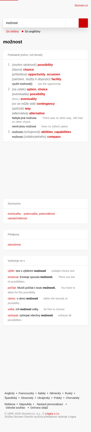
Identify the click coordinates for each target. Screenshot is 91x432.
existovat (13, 277)
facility (56, 79)
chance (28, 69)
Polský (58, 397)
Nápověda (25, 404)
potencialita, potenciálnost (39, 213)
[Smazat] (61, 23)
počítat (12, 287)
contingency (46, 103)
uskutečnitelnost (17, 218)
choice (43, 89)
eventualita (14, 213)
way (28, 108)
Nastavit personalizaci (50, 404)
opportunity (36, 74)
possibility (45, 64)
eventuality (29, 99)
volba (11, 309)
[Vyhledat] (30, 23)
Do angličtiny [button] (32, 31)
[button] (45, 203)
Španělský (11, 397)
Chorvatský (72, 397)
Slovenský (27, 397)
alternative (37, 113)
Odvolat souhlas (15, 407)
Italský (42, 393)
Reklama (10, 404)
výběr (11, 270)
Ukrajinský (43, 397)
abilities (47, 132)
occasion (53, 74)
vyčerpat (13, 315)
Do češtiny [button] (12, 31)
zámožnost (14, 244)
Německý (55, 393)
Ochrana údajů (39, 407)
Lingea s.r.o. (52, 413)
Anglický (10, 393)
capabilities (62, 132)
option (31, 89)
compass (54, 136)
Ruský (68, 393)
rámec (11, 298)
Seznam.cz (81, 5)
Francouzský (26, 393)
